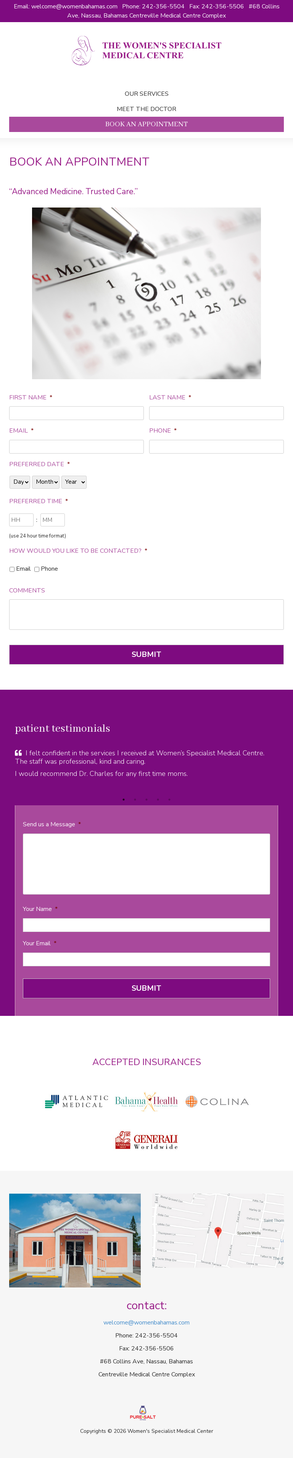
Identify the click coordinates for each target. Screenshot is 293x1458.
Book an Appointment (146, 124)
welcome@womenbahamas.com (74, 6)
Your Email (39, 944)
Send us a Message (52, 825)
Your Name (40, 909)
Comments (27, 591)
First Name (30, 398)
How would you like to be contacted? (78, 551)
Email (21, 431)
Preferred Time (38, 501)
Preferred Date (39, 464)
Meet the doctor (146, 109)
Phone (163, 431)
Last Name (170, 398)
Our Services (147, 94)
